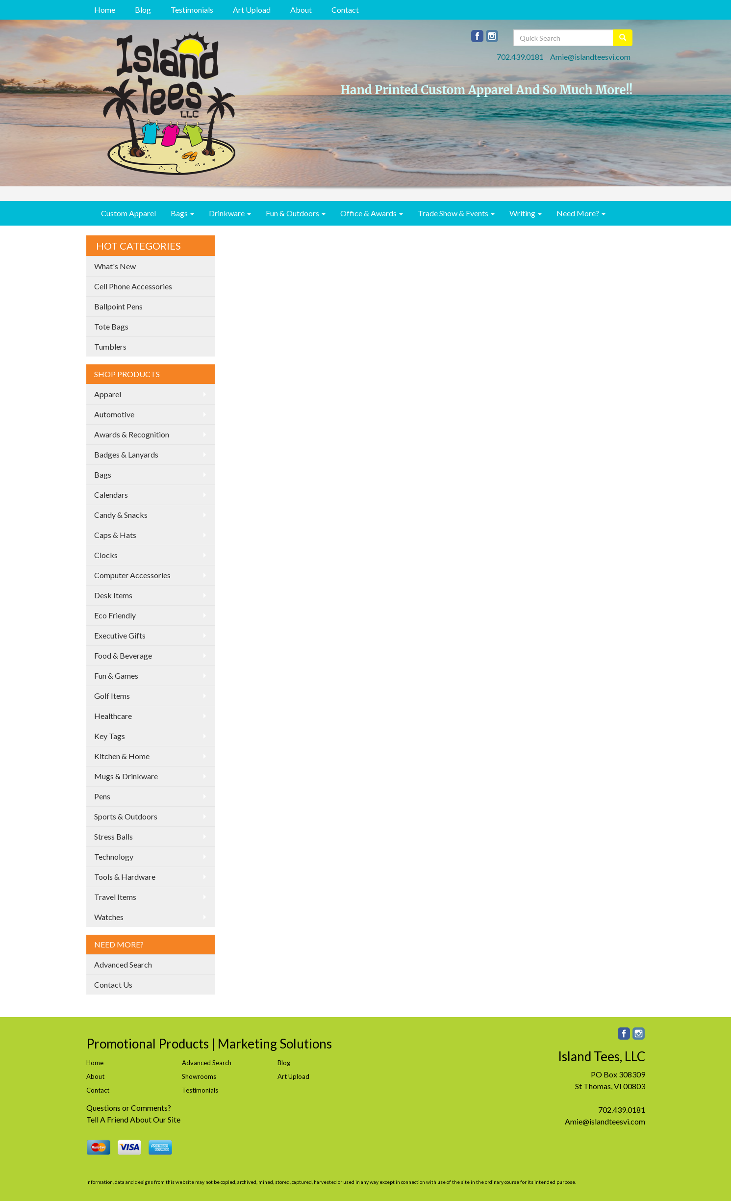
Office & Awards (371, 213)
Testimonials (192, 9)
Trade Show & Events (456, 213)
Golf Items (112, 695)
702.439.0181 (520, 56)
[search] (622, 37)
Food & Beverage (123, 655)
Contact (345, 9)
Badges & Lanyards (126, 454)
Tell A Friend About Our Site (133, 1119)
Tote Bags (111, 326)
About (301, 9)
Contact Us (113, 984)
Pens (102, 796)
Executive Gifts (120, 635)
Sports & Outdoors (125, 816)
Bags (182, 213)
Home (104, 9)
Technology (113, 856)
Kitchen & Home (122, 756)
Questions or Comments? (128, 1107)
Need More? (580, 213)
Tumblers (110, 346)
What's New (115, 266)
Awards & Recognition (131, 434)
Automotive (114, 414)
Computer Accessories (132, 575)
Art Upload (252, 9)
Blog (143, 9)
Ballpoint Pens (118, 306)
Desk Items (113, 595)
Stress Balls (113, 836)
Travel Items (115, 896)
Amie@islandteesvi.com (590, 56)
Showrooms (199, 1076)
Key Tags (109, 736)
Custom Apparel (128, 213)
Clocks (106, 555)
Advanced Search (123, 964)
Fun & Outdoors (296, 213)
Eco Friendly (115, 615)
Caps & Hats (115, 534)
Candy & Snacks (121, 514)
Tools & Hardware (124, 876)
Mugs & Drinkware (126, 776)
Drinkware (230, 213)
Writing (525, 213)
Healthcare (113, 715)
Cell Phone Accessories (133, 286)
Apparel (107, 394)
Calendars (111, 494)
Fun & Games (116, 675)
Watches (109, 916)
